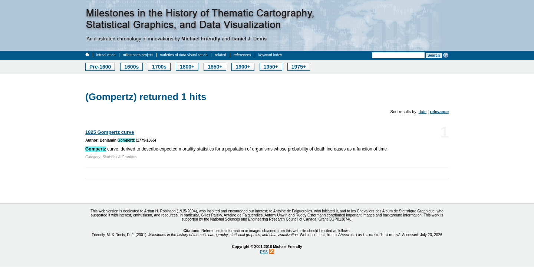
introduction (106, 55)
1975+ (298, 67)
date (422, 111)
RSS (264, 253)
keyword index (270, 55)
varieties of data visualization (184, 55)
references (242, 55)
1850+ (215, 67)
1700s (159, 67)
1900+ (242, 67)
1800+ (187, 67)
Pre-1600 (100, 67)
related (220, 55)
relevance (439, 111)
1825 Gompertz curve (109, 132)
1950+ (271, 67)
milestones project (138, 55)
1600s (131, 67)
